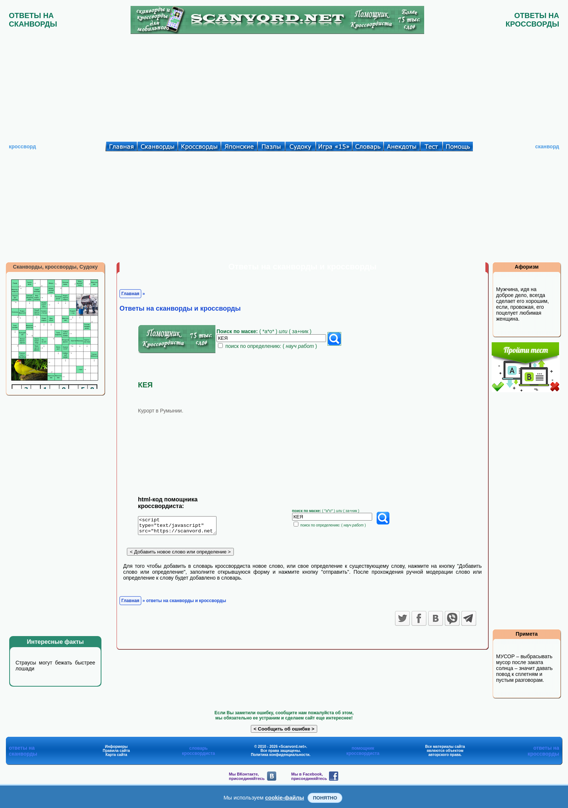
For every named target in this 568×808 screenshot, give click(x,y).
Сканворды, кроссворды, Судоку (55, 267)
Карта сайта (116, 755)
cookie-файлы (284, 797)
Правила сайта (116, 751)
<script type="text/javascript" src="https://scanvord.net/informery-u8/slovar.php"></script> (181, 527)
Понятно (325, 798)
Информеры (116, 747)
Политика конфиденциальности (280, 755)
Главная (130, 293)
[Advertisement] (284, 86)
